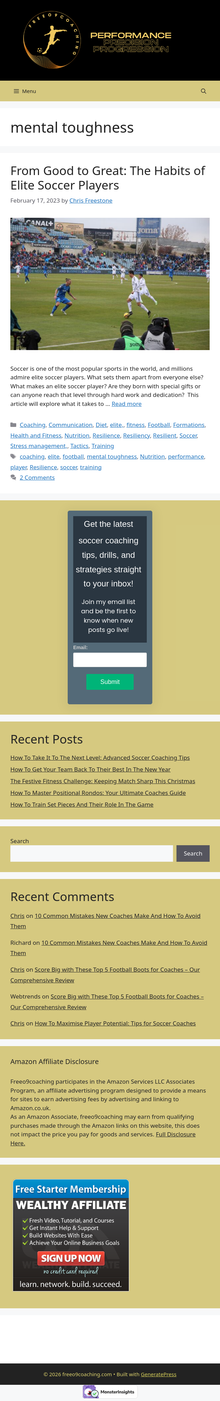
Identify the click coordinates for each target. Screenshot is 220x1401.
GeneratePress (158, 1374)
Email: (80, 647)
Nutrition (77, 435)
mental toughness (112, 456)
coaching (32, 456)
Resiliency (136, 435)
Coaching (33, 425)
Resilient (164, 435)
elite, (117, 425)
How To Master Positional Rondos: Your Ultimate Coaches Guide (98, 793)
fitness (135, 425)
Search (19, 841)
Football (159, 425)
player (18, 467)
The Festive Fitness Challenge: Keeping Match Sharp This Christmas (102, 781)
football (73, 456)
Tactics (79, 446)
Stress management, (38, 446)
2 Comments (37, 477)
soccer (68, 467)
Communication (71, 425)
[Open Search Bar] (203, 91)
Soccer (188, 435)
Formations (188, 425)
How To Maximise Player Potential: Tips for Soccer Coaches (115, 1023)
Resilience (106, 435)
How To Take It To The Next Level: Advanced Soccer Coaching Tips (100, 757)
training (91, 467)
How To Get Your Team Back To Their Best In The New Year (90, 769)
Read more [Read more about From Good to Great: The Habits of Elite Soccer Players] (127, 404)
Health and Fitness (35, 435)
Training (103, 446)
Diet (101, 425)
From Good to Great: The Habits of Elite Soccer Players (107, 177)
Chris (17, 916)
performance (186, 456)
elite (53, 456)
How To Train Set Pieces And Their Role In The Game (81, 804)
